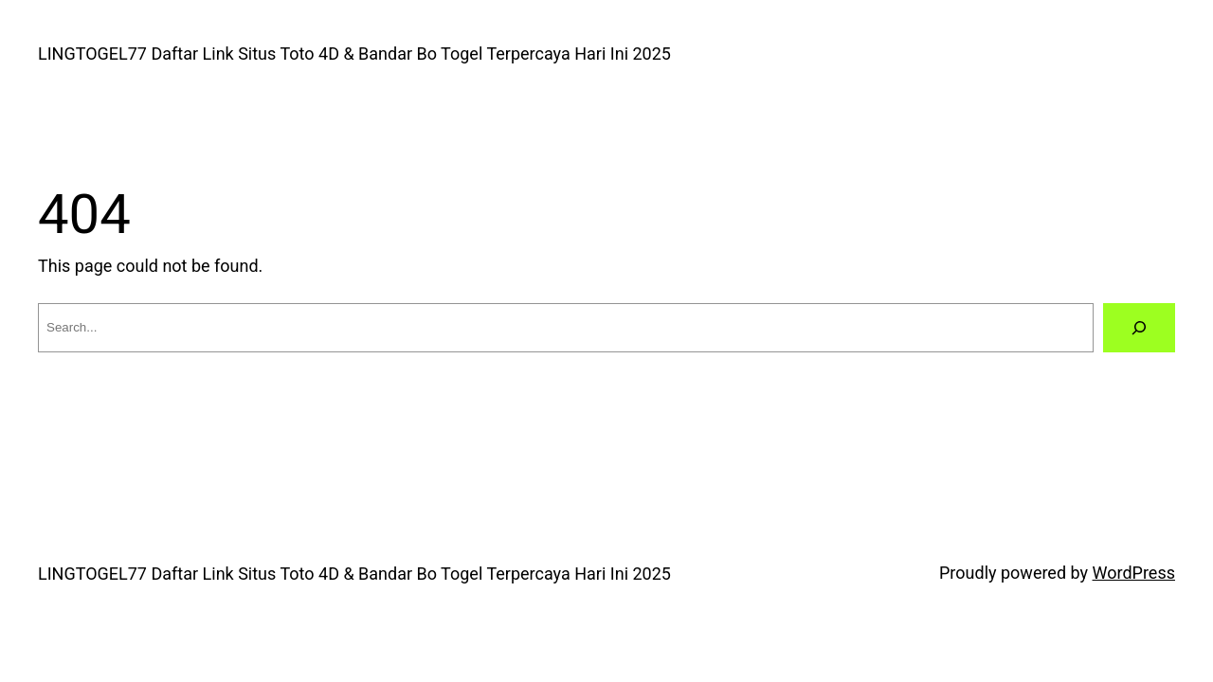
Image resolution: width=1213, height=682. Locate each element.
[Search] (1139, 327)
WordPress (1134, 573)
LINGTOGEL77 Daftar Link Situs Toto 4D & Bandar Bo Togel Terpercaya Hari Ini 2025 (354, 53)
